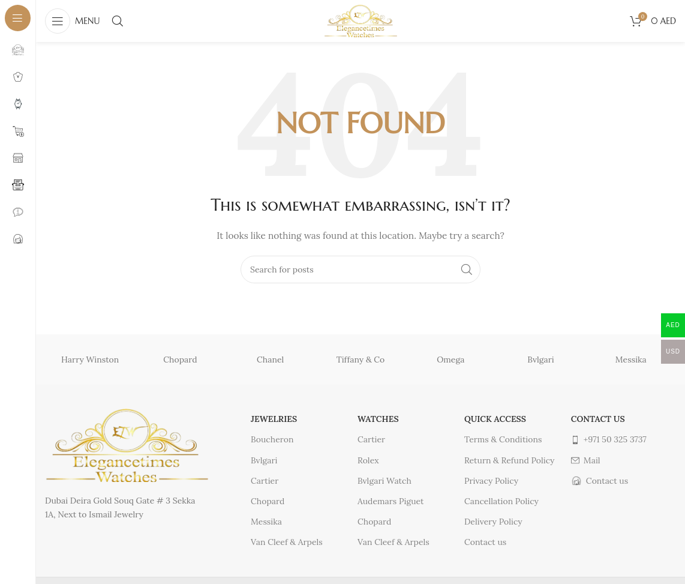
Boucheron (272, 439)
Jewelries (274, 419)
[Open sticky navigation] (72, 21)
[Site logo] (360, 20)
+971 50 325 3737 (609, 439)
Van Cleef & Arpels (287, 542)
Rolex (368, 460)
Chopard (180, 359)
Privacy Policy (491, 480)
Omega (450, 359)
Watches (378, 419)
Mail (585, 460)
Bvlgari (540, 359)
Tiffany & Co (361, 359)
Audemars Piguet (390, 501)
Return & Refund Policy (509, 460)
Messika (631, 359)
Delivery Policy (493, 521)
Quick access (495, 419)
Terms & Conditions (503, 439)
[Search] (118, 21)
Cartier (264, 480)
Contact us (485, 542)
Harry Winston (90, 359)
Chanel (270, 359)
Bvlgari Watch (384, 480)
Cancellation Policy (501, 501)
